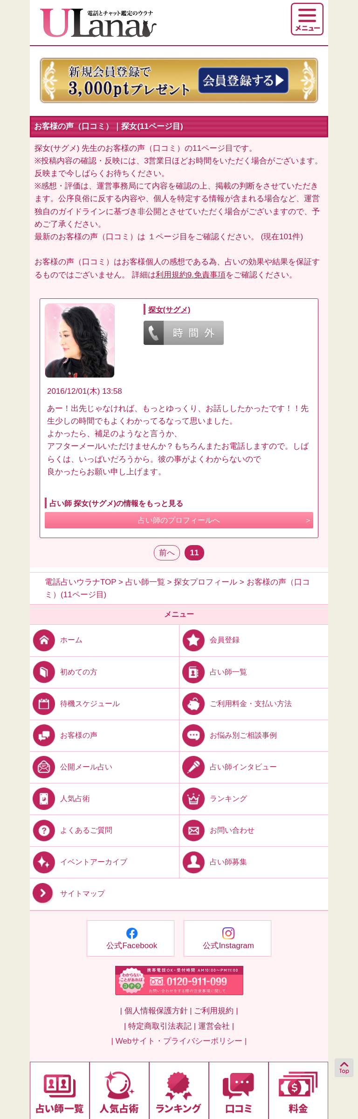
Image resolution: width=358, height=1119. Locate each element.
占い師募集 (213, 862)
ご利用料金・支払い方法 (235, 703)
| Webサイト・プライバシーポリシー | (179, 1041)
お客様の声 (63, 735)
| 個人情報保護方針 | (156, 1010)
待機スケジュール (75, 703)
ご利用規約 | (216, 1010)
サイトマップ (67, 893)
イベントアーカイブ (78, 862)
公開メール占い (71, 767)
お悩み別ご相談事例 (228, 735)
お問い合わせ (217, 830)
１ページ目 (167, 236)
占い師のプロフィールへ (179, 520)
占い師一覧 (213, 671)
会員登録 (209, 640)
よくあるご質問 (71, 830)
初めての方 (63, 671)
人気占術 (60, 798)
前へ (167, 552)
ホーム (56, 640)
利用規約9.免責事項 (191, 274)
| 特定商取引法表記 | (160, 1026)
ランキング (213, 798)
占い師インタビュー (228, 767)
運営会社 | (216, 1026)
